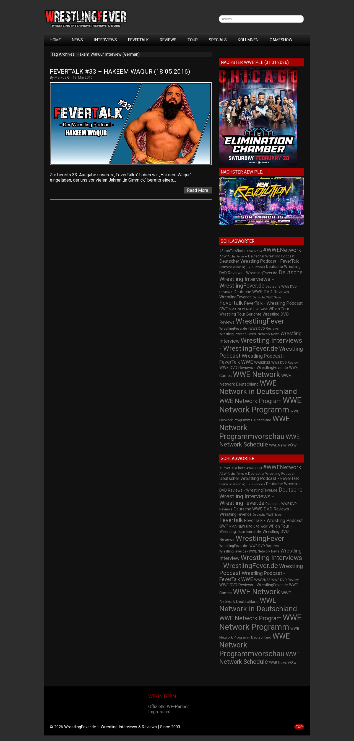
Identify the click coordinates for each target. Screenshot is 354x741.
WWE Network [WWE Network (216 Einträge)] (256, 374)
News (77, 39)
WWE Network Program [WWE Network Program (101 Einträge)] (250, 400)
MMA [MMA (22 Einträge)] (232, 309)
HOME (55, 39)
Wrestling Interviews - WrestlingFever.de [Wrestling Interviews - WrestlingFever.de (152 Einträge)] (260, 344)
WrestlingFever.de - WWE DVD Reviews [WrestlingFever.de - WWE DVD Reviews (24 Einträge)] (249, 329)
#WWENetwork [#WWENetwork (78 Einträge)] (282, 250)
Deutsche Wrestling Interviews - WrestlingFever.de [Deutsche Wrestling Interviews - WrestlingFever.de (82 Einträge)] (261, 279)
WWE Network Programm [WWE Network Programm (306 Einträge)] (260, 405)
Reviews (168, 39)
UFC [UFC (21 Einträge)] (256, 309)
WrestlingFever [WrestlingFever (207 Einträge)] (260, 321)
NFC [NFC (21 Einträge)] (249, 309)
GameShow (281, 39)
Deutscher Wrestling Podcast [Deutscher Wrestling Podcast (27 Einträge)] (271, 256)
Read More (197, 190)
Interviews (105, 39)
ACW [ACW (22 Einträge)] (223, 256)
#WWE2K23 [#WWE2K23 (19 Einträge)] (254, 251)
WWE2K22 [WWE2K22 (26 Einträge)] (262, 362)
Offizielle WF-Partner (168, 706)
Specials (218, 39)
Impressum (159, 711)
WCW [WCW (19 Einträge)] (264, 309)
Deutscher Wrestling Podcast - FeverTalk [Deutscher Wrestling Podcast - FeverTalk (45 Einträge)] (259, 261)
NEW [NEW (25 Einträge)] (241, 309)
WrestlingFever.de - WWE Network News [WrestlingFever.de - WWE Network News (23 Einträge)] (249, 334)
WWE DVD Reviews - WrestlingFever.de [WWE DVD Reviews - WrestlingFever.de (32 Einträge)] (253, 367)
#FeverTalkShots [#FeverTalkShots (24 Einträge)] (232, 251)
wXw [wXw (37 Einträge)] (292, 445)
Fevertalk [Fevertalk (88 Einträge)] (231, 303)
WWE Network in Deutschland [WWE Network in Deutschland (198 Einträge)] (258, 387)
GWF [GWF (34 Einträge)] (223, 309)
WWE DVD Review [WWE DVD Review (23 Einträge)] (285, 363)
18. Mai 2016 (82, 77)
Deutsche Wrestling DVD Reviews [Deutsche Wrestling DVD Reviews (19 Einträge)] (242, 267)
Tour (193, 39)
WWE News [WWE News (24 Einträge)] (278, 445)
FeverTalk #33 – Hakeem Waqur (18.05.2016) (120, 71)
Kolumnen (248, 39)
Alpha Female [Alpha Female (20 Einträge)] (237, 256)
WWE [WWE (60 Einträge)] (247, 362)
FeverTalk (138, 39)
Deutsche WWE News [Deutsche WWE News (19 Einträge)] (267, 297)
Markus (60, 77)
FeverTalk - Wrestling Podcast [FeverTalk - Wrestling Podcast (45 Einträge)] (273, 303)
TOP (299, 727)
